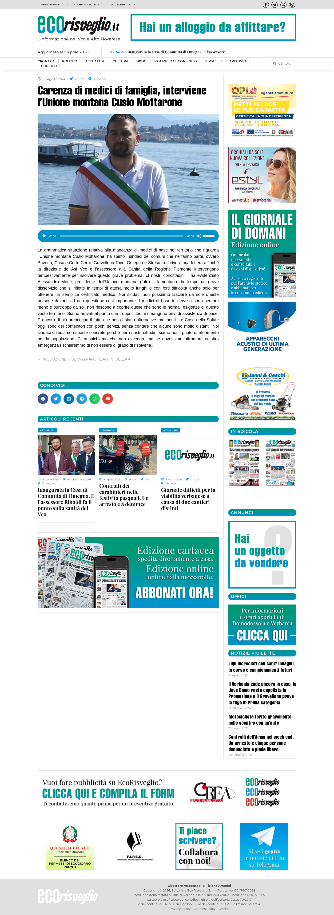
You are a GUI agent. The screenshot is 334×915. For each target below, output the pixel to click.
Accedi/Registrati (124, 4)
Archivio (237, 61)
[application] (128, 234)
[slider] (122, 236)
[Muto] (199, 236)
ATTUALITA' (47, 430)
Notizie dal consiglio (175, 61)
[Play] (44, 236)
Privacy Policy (180, 909)
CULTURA (120, 61)
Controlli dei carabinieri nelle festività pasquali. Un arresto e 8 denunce (124, 494)
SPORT (141, 61)
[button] (43, 398)
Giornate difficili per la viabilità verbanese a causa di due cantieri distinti (188, 498)
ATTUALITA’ (95, 61)
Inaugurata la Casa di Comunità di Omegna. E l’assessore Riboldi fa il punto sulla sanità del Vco (66, 502)
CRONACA (46, 61)
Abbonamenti (51, 4)
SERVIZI (213, 61)
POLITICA (70, 61)
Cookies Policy (204, 909)
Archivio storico (85, 4)
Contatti (50, 66)
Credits (224, 909)
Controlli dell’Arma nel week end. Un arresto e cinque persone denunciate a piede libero (261, 744)
